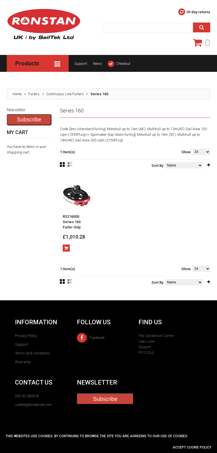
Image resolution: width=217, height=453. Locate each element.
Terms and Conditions (32, 353)
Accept (180, 447)
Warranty (23, 362)
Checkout (123, 63)
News (97, 63)
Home (16, 94)
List (70, 164)
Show (186, 152)
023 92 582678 (26, 396)
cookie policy (199, 447)
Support (80, 63)
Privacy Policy (26, 336)
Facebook (91, 338)
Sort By (157, 165)
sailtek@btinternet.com (33, 405)
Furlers (34, 94)
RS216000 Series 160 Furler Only (72, 221)
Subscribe (29, 120)
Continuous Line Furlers (65, 94)
